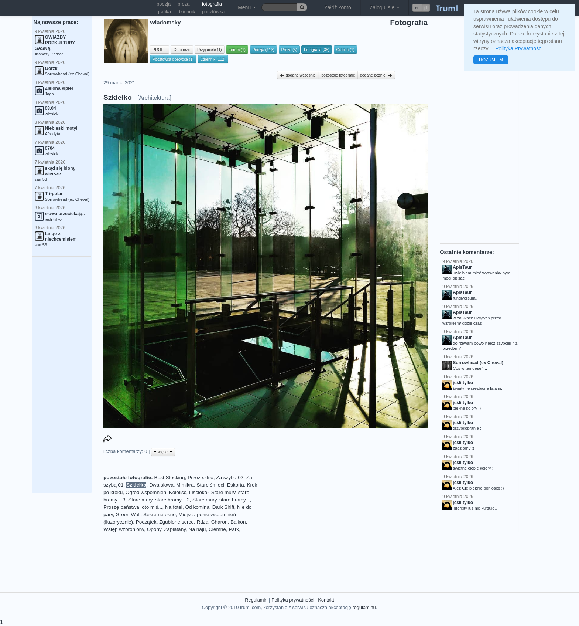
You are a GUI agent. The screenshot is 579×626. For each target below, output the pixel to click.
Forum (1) (237, 49)
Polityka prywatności (292, 600)
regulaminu (364, 607)
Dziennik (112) (213, 59)
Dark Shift (223, 507)
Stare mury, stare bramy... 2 (158, 500)
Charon (219, 522)
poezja (164, 4)
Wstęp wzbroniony (123, 529)
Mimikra (185, 485)
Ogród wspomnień (146, 492)
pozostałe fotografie (338, 75)
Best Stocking (169, 477)
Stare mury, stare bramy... (221, 500)
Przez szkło (200, 477)
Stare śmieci (210, 485)
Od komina (197, 507)
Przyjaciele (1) (209, 49)
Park (234, 529)
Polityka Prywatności (518, 48)
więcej (163, 452)
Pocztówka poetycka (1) (173, 59)
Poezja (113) (264, 49)
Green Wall (128, 514)
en (417, 8)
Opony (154, 529)
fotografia (212, 4)
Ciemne (217, 529)
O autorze (181, 49)
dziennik (186, 11)
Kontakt (326, 600)
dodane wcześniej (298, 75)
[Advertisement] (61, 372)
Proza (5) (289, 49)
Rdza (202, 522)
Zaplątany (175, 529)
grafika (164, 11)
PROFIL (160, 49)
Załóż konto (337, 7)
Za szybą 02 (229, 477)
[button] (421, 8)
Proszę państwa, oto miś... (132, 507)
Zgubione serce (176, 522)
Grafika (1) (345, 49)
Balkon (238, 522)
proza (184, 4)
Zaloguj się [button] (385, 7)
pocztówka (213, 11)
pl (425, 8)
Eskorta (235, 485)
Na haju (197, 529)
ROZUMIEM (491, 59)
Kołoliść (177, 492)
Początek (146, 522)
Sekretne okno (159, 514)
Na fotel (173, 507)
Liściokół (198, 492)
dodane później (376, 75)
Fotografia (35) (316, 49)
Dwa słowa (161, 485)
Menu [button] (247, 7)
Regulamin (256, 600)
